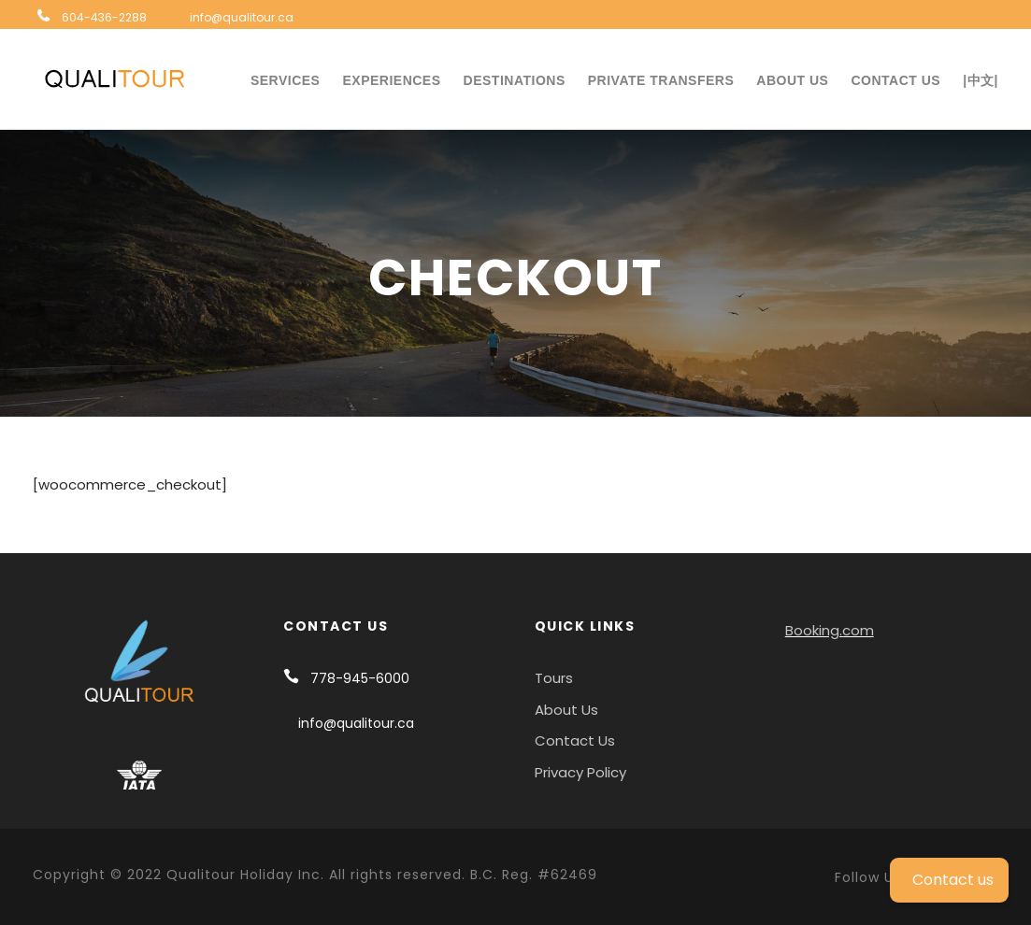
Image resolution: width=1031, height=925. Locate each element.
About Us (792, 80)
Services (286, 80)
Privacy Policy (580, 772)
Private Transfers (661, 80)
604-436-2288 (104, 17)
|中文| (980, 80)
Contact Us (895, 80)
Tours (554, 678)
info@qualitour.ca (242, 17)
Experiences (391, 80)
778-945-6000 (359, 678)
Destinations (515, 80)
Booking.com (829, 630)
